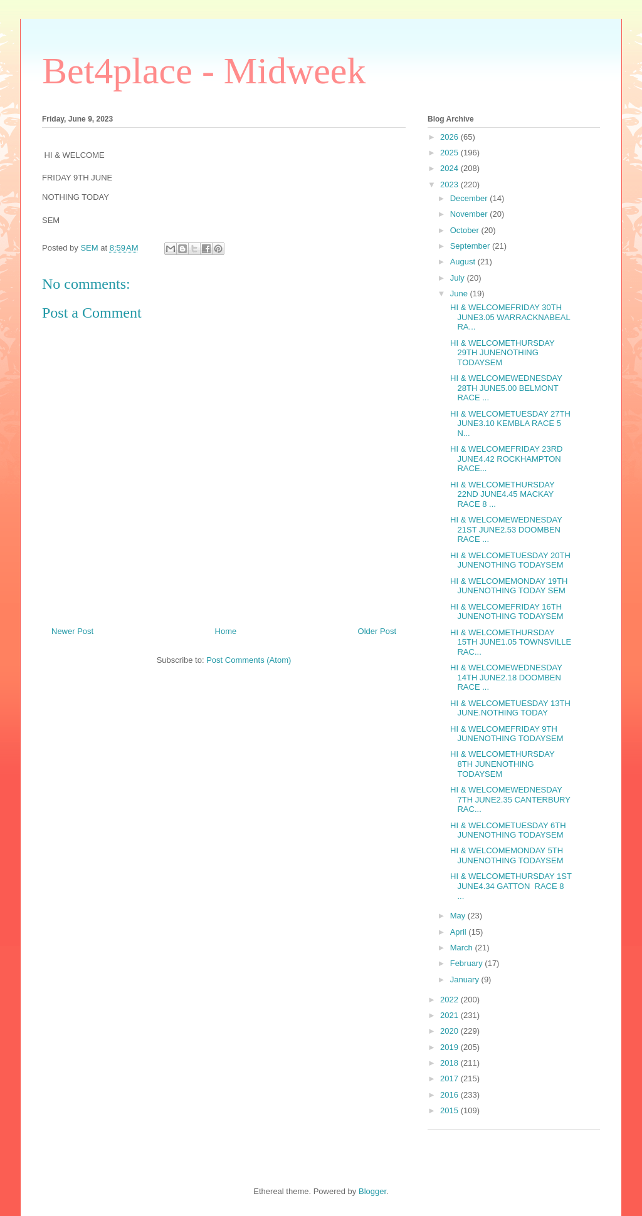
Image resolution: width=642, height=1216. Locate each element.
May (459, 915)
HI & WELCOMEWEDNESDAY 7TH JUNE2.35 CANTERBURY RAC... (509, 799)
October (466, 230)
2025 (450, 152)
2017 (450, 1078)
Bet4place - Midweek (204, 70)
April (459, 932)
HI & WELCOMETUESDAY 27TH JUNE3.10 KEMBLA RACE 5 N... (509, 423)
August (464, 261)
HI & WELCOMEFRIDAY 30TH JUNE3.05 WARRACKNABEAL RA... (509, 317)
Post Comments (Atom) (248, 660)
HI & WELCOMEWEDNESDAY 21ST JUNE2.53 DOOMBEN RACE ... (505, 529)
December (470, 198)
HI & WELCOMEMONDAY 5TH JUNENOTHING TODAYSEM (505, 855)
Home (226, 631)
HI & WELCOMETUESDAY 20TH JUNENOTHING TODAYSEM (509, 560)
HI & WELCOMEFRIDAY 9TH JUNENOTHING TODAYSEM (505, 734)
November (470, 214)
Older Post (377, 631)
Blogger (372, 1191)
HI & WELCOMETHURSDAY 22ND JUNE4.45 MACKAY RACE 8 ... (501, 494)
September (471, 246)
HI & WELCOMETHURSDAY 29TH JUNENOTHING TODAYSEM (501, 352)
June (460, 293)
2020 (450, 1031)
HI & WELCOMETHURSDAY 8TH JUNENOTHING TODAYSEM (501, 763)
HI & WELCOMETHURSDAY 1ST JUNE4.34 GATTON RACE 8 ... (509, 885)
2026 (450, 137)
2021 (450, 1015)
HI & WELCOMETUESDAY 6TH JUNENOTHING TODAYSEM (507, 830)
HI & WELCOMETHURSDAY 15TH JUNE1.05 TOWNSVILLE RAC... (509, 642)
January (466, 979)
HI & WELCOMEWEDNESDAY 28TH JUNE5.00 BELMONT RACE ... (505, 387)
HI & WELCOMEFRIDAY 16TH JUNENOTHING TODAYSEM (505, 611)
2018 (450, 1063)
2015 (450, 1110)
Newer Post (72, 631)
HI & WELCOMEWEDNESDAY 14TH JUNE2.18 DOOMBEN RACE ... (505, 677)
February (467, 963)
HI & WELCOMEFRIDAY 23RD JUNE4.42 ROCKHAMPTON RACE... (505, 458)
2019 (450, 1047)
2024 (450, 168)
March (462, 947)
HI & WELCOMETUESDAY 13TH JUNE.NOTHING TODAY (509, 708)
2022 (450, 999)
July (458, 278)
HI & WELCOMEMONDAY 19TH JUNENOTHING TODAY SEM (507, 586)
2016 (450, 1094)
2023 (450, 184)
